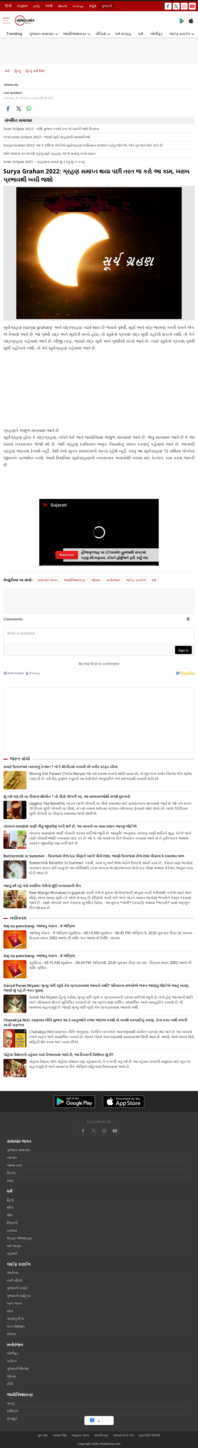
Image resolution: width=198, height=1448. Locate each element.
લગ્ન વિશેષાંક (16, 1326)
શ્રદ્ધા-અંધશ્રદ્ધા (19, 1238)
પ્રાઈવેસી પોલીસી (149, 1435)
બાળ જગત (14, 1303)
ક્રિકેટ (12, 1172)
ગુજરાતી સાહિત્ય (19, 1295)
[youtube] (104, 1131)
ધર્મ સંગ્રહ (123, 33)
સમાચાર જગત (47, 580)
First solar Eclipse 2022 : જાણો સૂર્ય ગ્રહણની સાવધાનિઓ (46, 137)
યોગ (10, 1311)
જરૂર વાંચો (20, 759)
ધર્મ (140, 33)
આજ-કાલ (14, 1165)
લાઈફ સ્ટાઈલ (180, 33)
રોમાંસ (11, 1334)
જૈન (10, 1215)
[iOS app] (123, 1102)
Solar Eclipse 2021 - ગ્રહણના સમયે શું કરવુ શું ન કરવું (43, 161)
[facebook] (83, 1131)
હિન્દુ (17, 70)
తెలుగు (62, 6)
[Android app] (74, 1102)
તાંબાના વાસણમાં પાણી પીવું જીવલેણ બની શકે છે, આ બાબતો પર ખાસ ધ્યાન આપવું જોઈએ (70, 826)
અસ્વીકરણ (101, 1435)
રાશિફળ (12, 1410)
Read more (67, 555)
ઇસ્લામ (12, 1230)
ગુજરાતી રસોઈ (17, 1288)
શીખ (10, 1207)
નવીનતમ (18, 918)
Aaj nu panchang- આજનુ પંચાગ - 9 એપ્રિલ (39, 926)
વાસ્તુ (10, 1403)
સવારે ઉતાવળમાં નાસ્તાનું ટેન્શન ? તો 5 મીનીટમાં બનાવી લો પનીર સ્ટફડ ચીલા (60, 766)
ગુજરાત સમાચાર (41, 33)
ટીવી (10, 1383)
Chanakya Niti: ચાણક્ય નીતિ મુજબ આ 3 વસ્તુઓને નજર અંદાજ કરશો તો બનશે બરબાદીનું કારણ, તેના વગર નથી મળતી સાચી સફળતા (95, 1022)
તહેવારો (12, 1253)
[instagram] (115, 1131)
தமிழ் (36, 6)
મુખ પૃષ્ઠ (43, 1435)
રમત (10, 1180)
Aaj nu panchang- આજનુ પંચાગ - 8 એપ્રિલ (39, 955)
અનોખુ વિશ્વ (15, 1318)
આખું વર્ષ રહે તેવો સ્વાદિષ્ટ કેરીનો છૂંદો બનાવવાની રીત (42, 885)
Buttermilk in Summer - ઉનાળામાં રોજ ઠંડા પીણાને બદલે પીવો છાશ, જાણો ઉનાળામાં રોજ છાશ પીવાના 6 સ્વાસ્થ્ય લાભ (93, 856)
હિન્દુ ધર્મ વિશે (35, 70)
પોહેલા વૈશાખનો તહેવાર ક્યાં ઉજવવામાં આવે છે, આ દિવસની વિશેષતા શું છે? (58, 1054)
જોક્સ (95, 580)
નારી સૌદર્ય (14, 1280)
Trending (14, 33)
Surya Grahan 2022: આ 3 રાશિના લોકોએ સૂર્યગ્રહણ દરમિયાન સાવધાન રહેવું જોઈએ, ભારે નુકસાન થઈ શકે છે (83, 145)
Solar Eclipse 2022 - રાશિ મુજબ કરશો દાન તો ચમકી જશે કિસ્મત (51, 128)
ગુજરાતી (107, 6)
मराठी (49, 6)
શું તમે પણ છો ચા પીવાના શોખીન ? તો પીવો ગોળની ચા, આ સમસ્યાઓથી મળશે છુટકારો (66, 796)
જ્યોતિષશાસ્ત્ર (74, 33)
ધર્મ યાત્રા (14, 1245)
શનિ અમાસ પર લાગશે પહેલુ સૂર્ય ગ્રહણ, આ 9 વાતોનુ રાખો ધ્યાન (49, 153)
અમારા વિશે (60, 1435)
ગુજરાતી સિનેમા (18, 1368)
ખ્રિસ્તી (12, 1222)
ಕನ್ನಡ (92, 6)
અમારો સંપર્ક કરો (123, 1435)
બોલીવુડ (156, 33)
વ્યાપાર (12, 1157)
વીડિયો (101, 33)
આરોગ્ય (12, 1272)
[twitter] (94, 1131)
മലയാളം (78, 6)
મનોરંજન (113, 580)
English (22, 6)
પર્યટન (12, 1361)
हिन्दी (8, 6)
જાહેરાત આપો (80, 1435)
